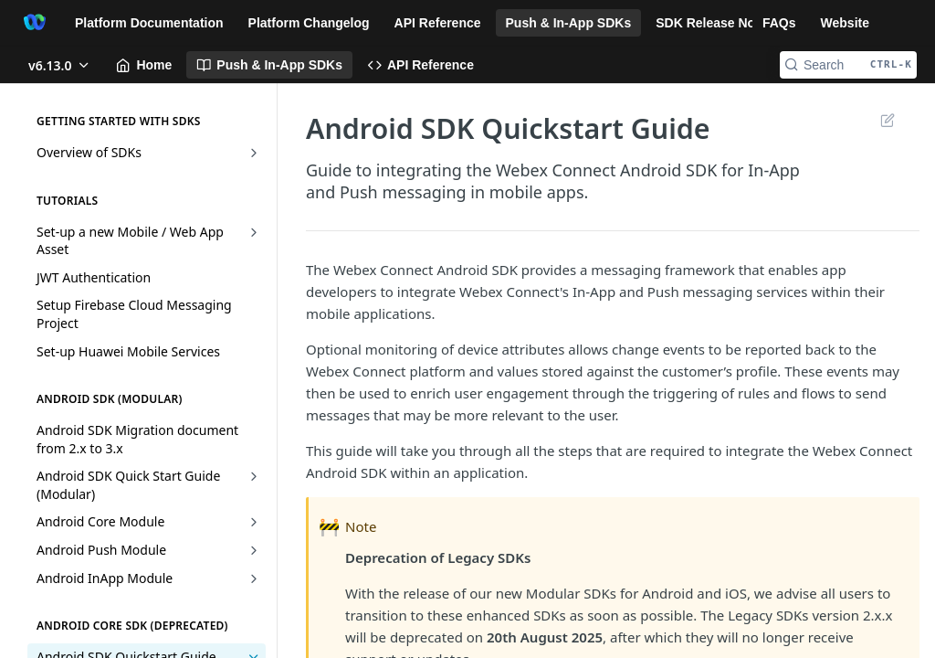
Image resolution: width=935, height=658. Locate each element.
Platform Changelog (309, 23)
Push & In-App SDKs (569, 23)
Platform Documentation (149, 23)
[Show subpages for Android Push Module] (254, 550)
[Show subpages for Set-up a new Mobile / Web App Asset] (254, 232)
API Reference (437, 23)
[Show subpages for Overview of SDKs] (254, 152)
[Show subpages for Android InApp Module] (254, 578)
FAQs (779, 23)
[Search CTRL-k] (848, 65)
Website (845, 23)
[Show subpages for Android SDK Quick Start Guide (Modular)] (254, 476)
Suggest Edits (887, 119)
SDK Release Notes (714, 23)
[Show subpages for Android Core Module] (254, 522)
